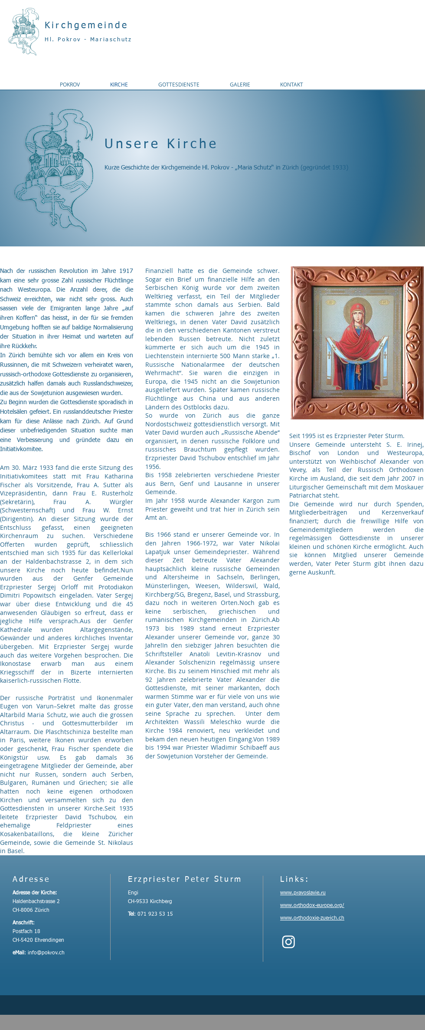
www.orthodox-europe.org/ (312, 905)
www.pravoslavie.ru (303, 893)
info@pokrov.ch (46, 953)
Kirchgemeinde (87, 25)
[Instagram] (288, 941)
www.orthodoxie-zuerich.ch (312, 918)
